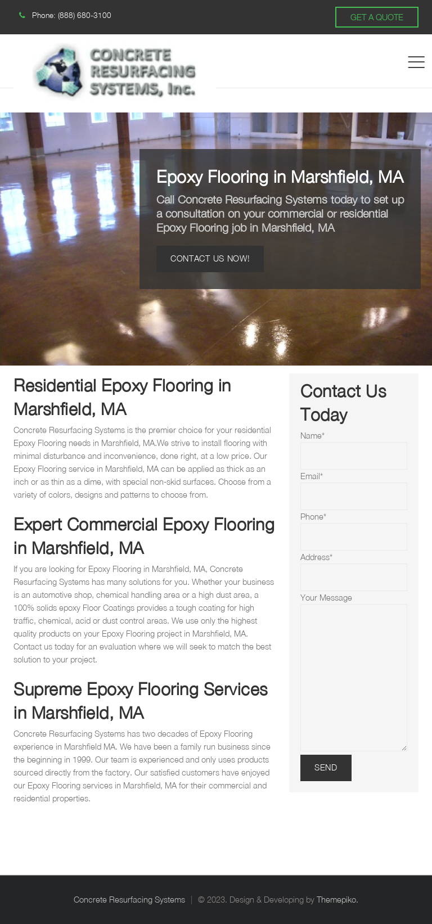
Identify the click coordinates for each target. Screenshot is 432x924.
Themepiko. (337, 899)
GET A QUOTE (376, 17)
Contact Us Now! (210, 258)
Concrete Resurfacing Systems (129, 899)
